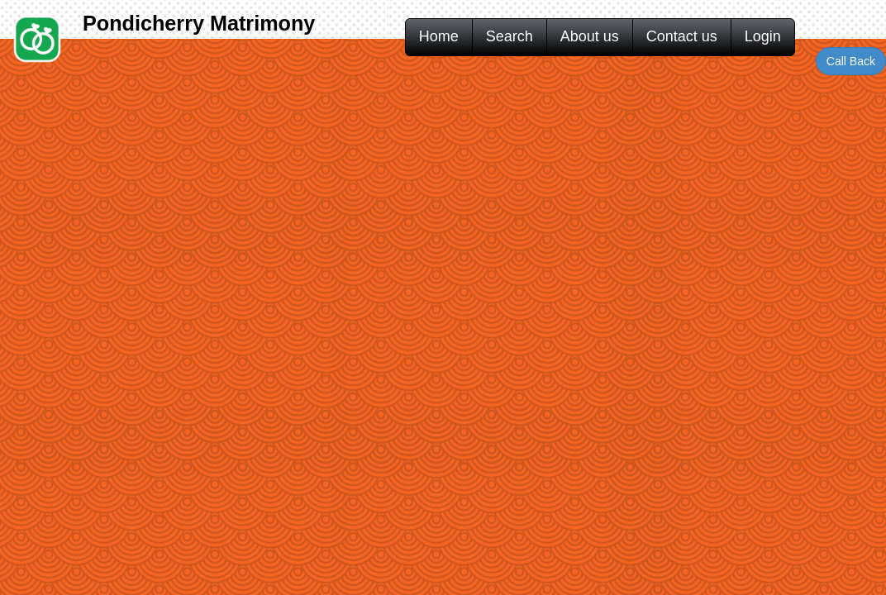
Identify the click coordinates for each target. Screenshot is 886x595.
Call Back (850, 61)
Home (439, 36)
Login (763, 36)
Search (509, 36)
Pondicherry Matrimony (199, 23)
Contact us (681, 36)
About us (589, 36)
